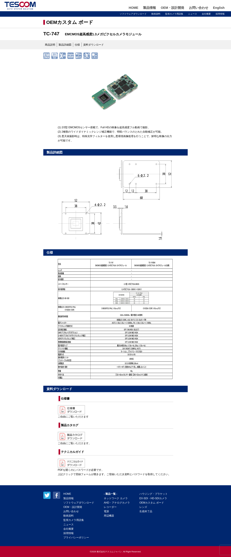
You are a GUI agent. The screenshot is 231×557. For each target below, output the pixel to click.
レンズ (143, 507)
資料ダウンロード (93, 44)
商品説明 (50, 44)
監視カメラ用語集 (174, 14)
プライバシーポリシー (76, 537)
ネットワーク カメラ (116, 498)
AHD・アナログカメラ (117, 502)
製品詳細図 (65, 44)
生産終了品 (145, 511)
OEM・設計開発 (172, 7)
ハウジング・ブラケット (153, 493)
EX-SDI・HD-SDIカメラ (153, 498)
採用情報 (220, 14)
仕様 (77, 44)
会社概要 (206, 14)
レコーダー (110, 507)
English (219, 7)
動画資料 (155, 14)
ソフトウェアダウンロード (133, 14)
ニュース (192, 14)
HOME (133, 7)
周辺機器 (109, 515)
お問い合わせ (198, 7)
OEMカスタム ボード (69, 22)
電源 (106, 511)
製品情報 (149, 7)
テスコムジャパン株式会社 (20, 6)
